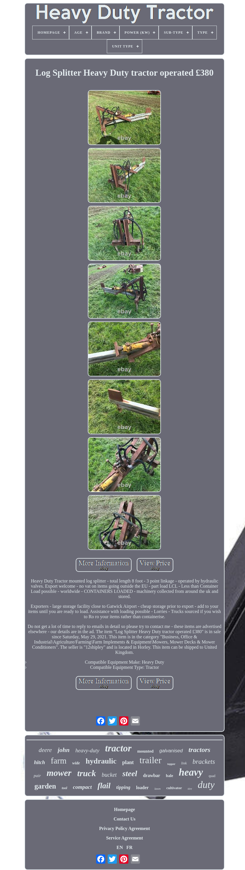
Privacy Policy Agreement (124, 828)
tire (190, 788)
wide (76, 763)
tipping (123, 787)
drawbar (151, 775)
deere (45, 750)
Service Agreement (124, 837)
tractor (118, 748)
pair (37, 775)
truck (86, 773)
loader (142, 787)
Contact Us (124, 818)
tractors (199, 749)
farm (59, 760)
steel (129, 773)
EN (120, 847)
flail (104, 785)
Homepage (124, 809)
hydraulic (101, 761)
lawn (157, 788)
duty (206, 784)
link (184, 763)
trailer (151, 760)
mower (59, 773)
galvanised (171, 750)
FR (129, 847)
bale (169, 776)
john (64, 749)
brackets (204, 761)
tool (64, 788)
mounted (145, 751)
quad (212, 776)
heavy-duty (87, 750)
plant (128, 762)
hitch (39, 762)
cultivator (174, 788)
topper (171, 764)
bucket (109, 775)
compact (82, 787)
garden (45, 786)
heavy (191, 772)
